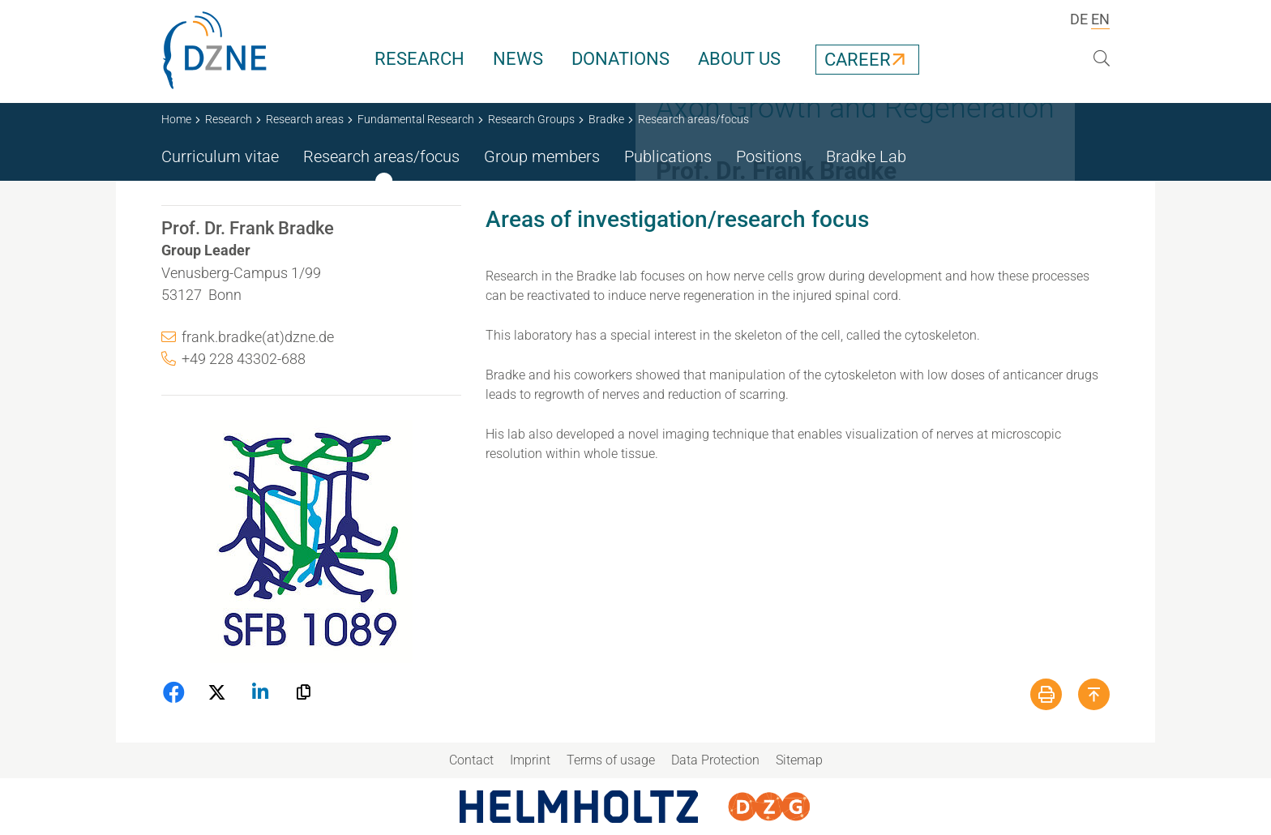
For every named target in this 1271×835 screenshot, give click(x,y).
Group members (542, 156)
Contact (471, 760)
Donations (620, 59)
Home (176, 119)
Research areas (305, 119)
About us (739, 59)
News (518, 59)
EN (1100, 19)
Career (857, 59)
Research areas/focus (381, 156)
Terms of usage (611, 760)
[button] (175, 692)
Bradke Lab (866, 156)
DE (1079, 19)
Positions (769, 156)
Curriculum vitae (220, 156)
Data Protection (715, 760)
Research (419, 59)
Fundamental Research (415, 119)
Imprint (530, 760)
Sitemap (799, 760)
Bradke (606, 119)
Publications (668, 156)
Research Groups (531, 119)
